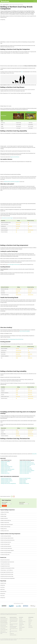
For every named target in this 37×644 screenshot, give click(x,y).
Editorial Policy (30, 620)
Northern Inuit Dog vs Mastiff (24, 466)
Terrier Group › (2, 595)
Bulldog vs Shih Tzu (4, 471)
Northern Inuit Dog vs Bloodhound (25, 471)
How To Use (29, 621)
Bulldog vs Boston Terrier (5, 473)
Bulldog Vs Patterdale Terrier (24, 483)
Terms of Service (30, 627)
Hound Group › (2, 587)
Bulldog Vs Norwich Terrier (5, 482)
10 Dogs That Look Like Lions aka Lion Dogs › (6, 576)
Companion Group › (3, 583)
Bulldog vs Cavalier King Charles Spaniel (7, 469)
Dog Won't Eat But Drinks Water (14, 618)
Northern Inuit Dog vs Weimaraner (25, 467)
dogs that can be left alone (14, 156)
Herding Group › (2, 585)
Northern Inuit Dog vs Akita (24, 473)
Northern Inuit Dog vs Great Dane (25, 461)
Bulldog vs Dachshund (4, 465)
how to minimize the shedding (24, 331)
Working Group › (2, 597)
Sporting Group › (2, 593)
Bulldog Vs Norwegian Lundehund (6, 480)
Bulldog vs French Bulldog (5, 461)
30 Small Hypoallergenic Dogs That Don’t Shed (15, 339)
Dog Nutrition (21, 620)
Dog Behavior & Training (22, 621)
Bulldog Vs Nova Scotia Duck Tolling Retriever (8, 483)
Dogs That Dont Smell (3, 625)
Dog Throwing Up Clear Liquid (13, 620)
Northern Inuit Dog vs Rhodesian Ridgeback (27, 470)
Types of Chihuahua (2, 628)
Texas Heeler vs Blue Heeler (3, 629)
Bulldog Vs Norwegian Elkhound (6, 479)
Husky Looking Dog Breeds (3, 620)
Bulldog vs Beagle (4, 464)
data (22, 71)
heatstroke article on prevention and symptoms (11, 181)
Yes (11, 496)
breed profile (34, 453)
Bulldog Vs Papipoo (23, 482)
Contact (29, 624)
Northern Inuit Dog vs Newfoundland (26, 469)
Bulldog (18, 112)
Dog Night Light (12, 633)
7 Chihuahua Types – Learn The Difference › (6, 570)
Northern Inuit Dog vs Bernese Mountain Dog (27, 464)
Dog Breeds (20, 625)
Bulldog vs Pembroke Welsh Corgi (6, 466)
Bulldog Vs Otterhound (23, 479)
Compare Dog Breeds (22, 627)
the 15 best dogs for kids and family (13, 264)
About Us (29, 618)
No (13, 496)
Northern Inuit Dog (30, 112)
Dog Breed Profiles (21, 624)
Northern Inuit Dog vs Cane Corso (25, 465)
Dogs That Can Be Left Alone (4, 618)
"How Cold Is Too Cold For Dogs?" (7, 217)
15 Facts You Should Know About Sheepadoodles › (7, 578)
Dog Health (20, 618)
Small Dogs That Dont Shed (3, 626)
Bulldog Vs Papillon (23, 480)
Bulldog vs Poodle (4, 462)
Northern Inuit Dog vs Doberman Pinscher (27, 462)
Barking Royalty (4, 1)
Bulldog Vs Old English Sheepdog (25, 478)
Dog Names (20, 628)
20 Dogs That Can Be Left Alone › (5, 559)
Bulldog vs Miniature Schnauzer (6, 470)
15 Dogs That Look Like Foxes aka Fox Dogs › (6, 574)
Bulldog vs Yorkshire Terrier (5, 467)
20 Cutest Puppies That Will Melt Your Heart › (6, 572)
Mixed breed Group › (3, 591)
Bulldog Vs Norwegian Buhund (6, 478)
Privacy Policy (30, 625)
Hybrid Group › (2, 589)
